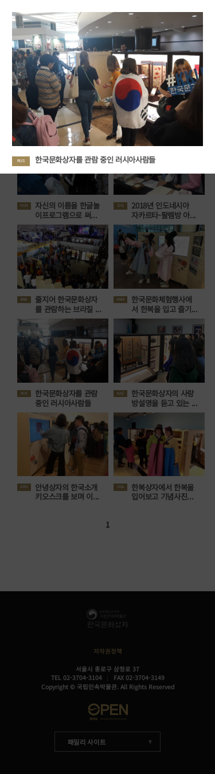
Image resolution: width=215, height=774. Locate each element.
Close (206, 8)
